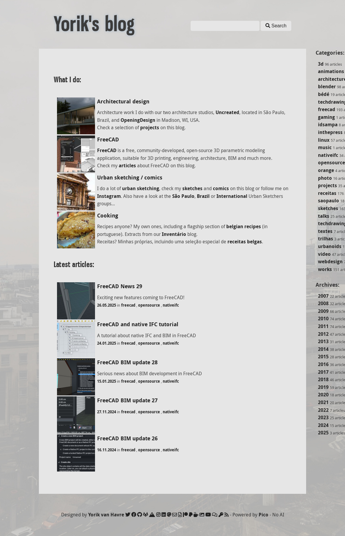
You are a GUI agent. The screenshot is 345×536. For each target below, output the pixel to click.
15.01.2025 (106, 381)
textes (325, 231)
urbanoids (329, 246)
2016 (323, 364)
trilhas (325, 238)
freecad (326, 109)
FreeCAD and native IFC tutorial (137, 324)
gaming (326, 117)
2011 (323, 326)
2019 (323, 387)
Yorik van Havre (106, 514)
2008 (323, 303)
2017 (323, 372)
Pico (263, 514)
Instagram (109, 196)
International (231, 196)
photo (325, 178)
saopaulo (328, 200)
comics (221, 188)
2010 (323, 318)
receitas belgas (244, 241)
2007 (323, 296)
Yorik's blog (94, 24)
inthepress (330, 132)
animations (331, 71)
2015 (323, 356)
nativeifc (328, 155)
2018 (323, 379)
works (325, 269)
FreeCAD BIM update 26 (127, 438)
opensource (331, 162)
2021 (323, 402)
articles (127, 165)
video (324, 254)
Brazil (203, 196)
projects (327, 185)
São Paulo (183, 196)
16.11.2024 (106, 450)
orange (326, 170)
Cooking (107, 215)
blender (327, 86)
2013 (323, 341)
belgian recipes (243, 226)
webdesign (330, 261)
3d (321, 64)
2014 (323, 349)
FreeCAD (108, 139)
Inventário (174, 234)
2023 (323, 417)
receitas (327, 193)
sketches (328, 208)
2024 (323, 425)
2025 (323, 432)
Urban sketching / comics (129, 177)
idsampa (328, 124)
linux (324, 140)
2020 (323, 394)
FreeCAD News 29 (119, 286)
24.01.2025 (106, 343)
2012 (323, 334)
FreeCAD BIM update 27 (127, 400)
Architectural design (123, 101)
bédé (323, 94)
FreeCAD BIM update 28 (127, 362)
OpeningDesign (138, 120)
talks (323, 216)
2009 (323, 311)
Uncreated (227, 112)
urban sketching (140, 188)
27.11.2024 (106, 411)
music (325, 147)
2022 (323, 410)
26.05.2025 (106, 305)
